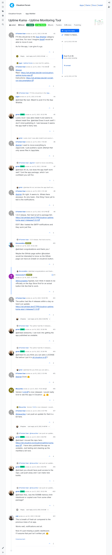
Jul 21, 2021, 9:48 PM (39, 437)
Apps (82, 5)
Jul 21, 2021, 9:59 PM (39, 467)
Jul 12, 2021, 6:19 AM (40, 33)
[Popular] (3, 15)
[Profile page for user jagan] (11, 98)
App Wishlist (41, 25)
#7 (54, 166)
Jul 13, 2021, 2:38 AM (39, 166)
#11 (54, 275)
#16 (54, 389)
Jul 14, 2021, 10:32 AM (29, 246)
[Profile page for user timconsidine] (11, 244)
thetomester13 (21, 275)
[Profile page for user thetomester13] (11, 276)
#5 (54, 114)
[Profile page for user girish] (11, 116)
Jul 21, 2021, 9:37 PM (40, 411)
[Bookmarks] (3, 20)
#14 (54, 351)
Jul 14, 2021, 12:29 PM (29, 277)
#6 (54, 142)
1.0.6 (25, 392)
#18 (54, 437)
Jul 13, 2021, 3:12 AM (40, 191)
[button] (3, 548)
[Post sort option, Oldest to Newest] (70, 35)
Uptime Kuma (27, 63)
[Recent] (3, 7)
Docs (94, 5)
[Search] (3, 24)
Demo (88, 5)
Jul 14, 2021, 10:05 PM (40, 298)
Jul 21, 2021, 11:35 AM (37, 389)
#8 (54, 191)
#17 (54, 411)
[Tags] (3, 11)
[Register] (109, 7)
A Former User (21, 33)
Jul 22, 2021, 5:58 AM (32, 516)
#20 (54, 491)
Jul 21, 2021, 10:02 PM (39, 491)
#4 (54, 96)
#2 (54, 33)
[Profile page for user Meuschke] (11, 390)
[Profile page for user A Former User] (11, 35)
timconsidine (20, 243)
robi (17, 516)
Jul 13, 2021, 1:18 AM (40, 142)
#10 (54, 243)
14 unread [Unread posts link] (67, 65)
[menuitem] (109, 2)
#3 (54, 67)
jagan (20, 63)
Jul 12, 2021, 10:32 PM (39, 114)
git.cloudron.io (39, 357)
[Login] (109, 2)
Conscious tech (20, 539)
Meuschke (19, 389)
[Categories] (3, 2)
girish (18, 114)
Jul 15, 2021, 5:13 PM (40, 373)
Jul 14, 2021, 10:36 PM (39, 329)
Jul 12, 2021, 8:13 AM (34, 96)
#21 (54, 516)
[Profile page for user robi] (11, 517)
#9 (54, 211)
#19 (54, 467)
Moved (21, 25)
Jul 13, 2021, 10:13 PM (40, 211)
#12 (54, 298)
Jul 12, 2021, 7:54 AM (40, 67)
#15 (54, 373)
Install (100, 5)
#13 (54, 329)
